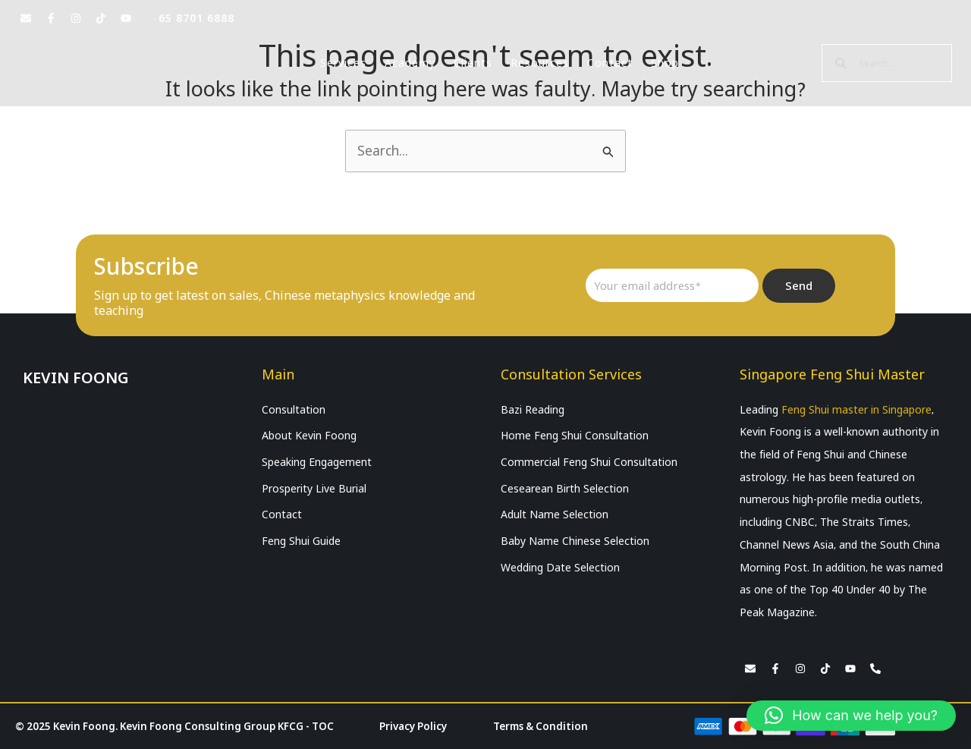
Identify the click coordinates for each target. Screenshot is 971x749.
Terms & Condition (545, 726)
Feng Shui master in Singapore (856, 410)
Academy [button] (410, 63)
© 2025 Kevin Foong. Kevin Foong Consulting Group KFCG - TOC (182, 726)
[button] (851, 715)
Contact (610, 63)
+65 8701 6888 (193, 18)
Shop (665, 63)
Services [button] (343, 63)
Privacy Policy (422, 726)
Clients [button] (473, 63)
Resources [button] (540, 63)
